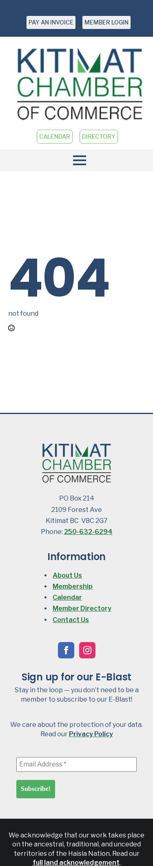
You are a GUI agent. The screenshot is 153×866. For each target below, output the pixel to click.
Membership (73, 586)
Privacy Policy (91, 734)
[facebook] (66, 650)
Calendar (67, 597)
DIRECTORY (98, 136)
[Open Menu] (76, 160)
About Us (67, 575)
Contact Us (71, 620)
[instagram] (87, 650)
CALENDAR (54, 136)
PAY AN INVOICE (51, 22)
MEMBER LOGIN (106, 22)
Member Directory (82, 608)
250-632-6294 (88, 532)
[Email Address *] (76, 764)
